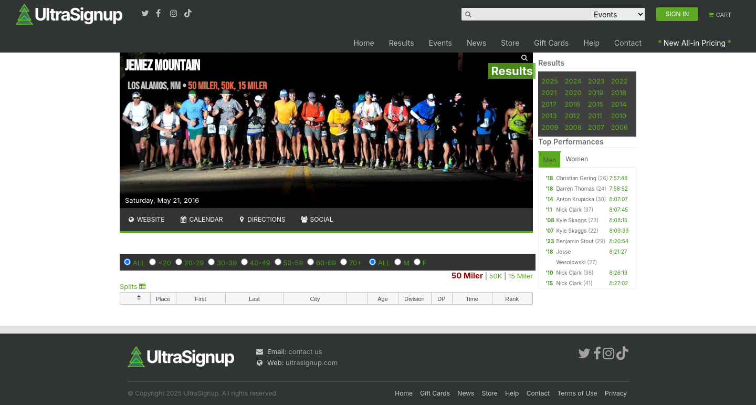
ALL (139, 262)
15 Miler (520, 276)
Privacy (616, 393)
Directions (261, 219)
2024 (572, 81)
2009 (549, 127)
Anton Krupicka (575, 199)
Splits (132, 286)
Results (401, 42)
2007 (596, 127)
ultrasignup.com (312, 362)
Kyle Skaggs (571, 220)
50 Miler (467, 276)
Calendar (201, 219)
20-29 (194, 262)
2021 (548, 92)
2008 (572, 127)
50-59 (293, 262)
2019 (595, 92)
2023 (596, 81)
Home (363, 42)
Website (146, 219)
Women (576, 159)
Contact (628, 42)
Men (549, 160)
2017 (548, 104)
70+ (355, 262)
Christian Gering (576, 178)
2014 (619, 104)
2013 (548, 115)
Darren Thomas (575, 188)
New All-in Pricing (695, 42)
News (476, 42)
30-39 (227, 262)
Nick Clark (569, 209)
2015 (595, 104)
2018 (618, 92)
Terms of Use (577, 393)
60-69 (326, 262)
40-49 (260, 262)
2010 (619, 115)
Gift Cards (551, 42)
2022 (619, 81)
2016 (572, 104)
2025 (549, 81)
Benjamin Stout (574, 241)
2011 (595, 115)
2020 (572, 92)
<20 (164, 262)
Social (316, 219)
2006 (619, 127)
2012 (572, 115)
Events (440, 42)
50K (495, 276)
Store (510, 42)
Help (592, 42)
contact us (305, 351)
